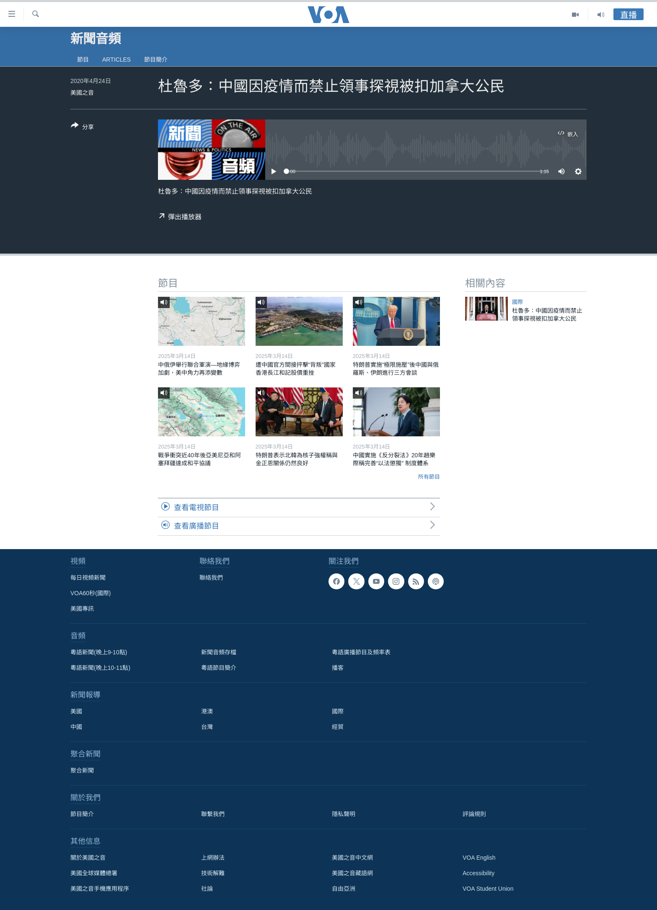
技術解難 (213, 873)
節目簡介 (156, 59)
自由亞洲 (343, 888)
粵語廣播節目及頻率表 (361, 652)
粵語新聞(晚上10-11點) (100, 667)
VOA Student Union (488, 888)
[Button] (82, 127)
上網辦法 (213, 857)
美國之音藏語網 (352, 873)
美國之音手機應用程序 (99, 888)
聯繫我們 (213, 814)
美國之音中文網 (352, 857)
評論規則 (474, 814)
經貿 (338, 726)
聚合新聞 (82, 770)
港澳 (207, 711)
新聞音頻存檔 (218, 652)
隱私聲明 (343, 814)
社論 (207, 888)
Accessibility (478, 873)
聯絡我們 (211, 577)
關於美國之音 (88, 857)
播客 (338, 667)
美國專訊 (82, 608)
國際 (517, 302)
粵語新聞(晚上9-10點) (98, 652)
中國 (76, 726)
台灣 (207, 726)
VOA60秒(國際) (90, 593)
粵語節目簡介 (218, 667)
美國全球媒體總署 (93, 873)
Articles (116, 59)
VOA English (479, 857)
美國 (76, 711)
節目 (83, 59)
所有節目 (429, 477)
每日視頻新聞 (88, 577)
